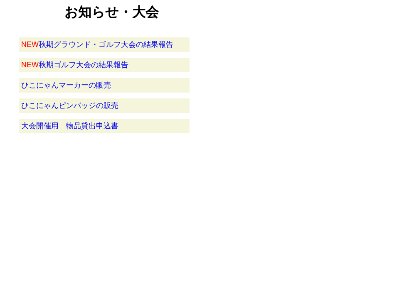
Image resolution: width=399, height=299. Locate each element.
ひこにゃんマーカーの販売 (66, 85)
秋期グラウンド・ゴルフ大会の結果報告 (97, 44)
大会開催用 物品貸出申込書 (69, 126)
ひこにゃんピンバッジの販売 (69, 105)
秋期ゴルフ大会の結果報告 (74, 65)
